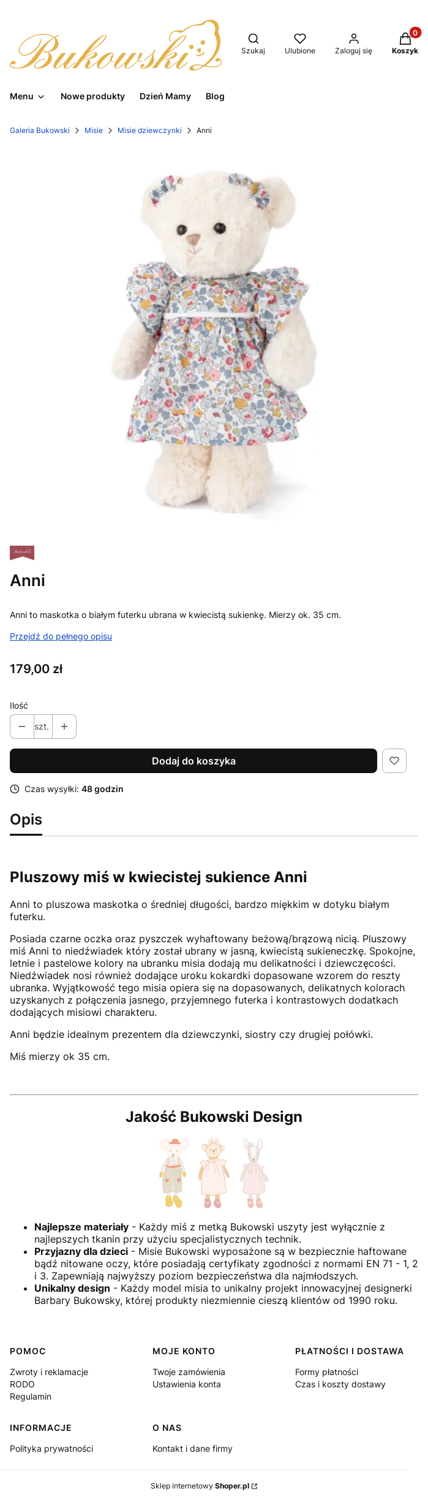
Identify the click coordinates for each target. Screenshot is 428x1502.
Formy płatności (326, 1372)
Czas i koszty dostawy (340, 1384)
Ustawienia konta (186, 1384)
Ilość (19, 705)
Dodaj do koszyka (194, 761)
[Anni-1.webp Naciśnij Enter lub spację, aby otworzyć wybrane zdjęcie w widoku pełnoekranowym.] (214, 341)
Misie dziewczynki (150, 130)
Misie (93, 130)
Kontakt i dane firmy (192, 1448)
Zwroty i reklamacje (49, 1372)
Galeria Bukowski (40, 130)
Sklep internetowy (200, 1485)
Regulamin (30, 1396)
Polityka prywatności (51, 1448)
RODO (22, 1384)
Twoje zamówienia (188, 1372)
